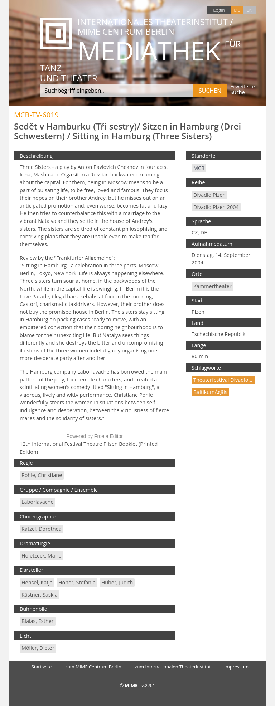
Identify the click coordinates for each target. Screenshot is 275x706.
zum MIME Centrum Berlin (93, 666)
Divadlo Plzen (209, 194)
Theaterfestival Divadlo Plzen (227, 379)
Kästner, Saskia (39, 594)
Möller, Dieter (37, 647)
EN (249, 9)
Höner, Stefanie (77, 582)
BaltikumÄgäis (210, 392)
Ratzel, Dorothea (41, 528)
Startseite (42, 666)
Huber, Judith (117, 582)
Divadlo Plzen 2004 (216, 207)
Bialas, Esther (37, 621)
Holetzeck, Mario (41, 555)
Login (219, 9)
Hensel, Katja (37, 582)
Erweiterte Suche (242, 90)
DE (237, 9)
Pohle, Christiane (41, 475)
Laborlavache (37, 501)
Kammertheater (212, 286)
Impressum (236, 666)
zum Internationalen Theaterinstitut (173, 666)
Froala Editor (108, 436)
